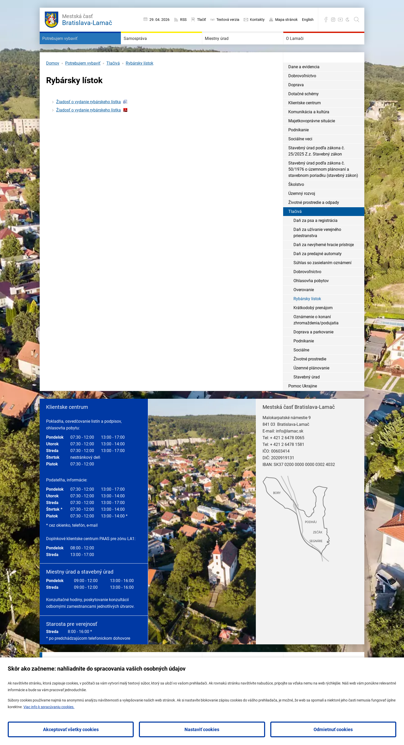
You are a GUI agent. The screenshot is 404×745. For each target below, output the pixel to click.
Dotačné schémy (303, 109)
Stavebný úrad (306, 392)
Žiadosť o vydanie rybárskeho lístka (88, 117)
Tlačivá (113, 78)
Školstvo (296, 199)
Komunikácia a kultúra (308, 127)
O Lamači (302, 46)
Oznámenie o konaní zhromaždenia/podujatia (316, 335)
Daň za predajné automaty (317, 269)
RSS (183, 20)
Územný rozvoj (301, 208)
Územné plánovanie (311, 383)
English (308, 20)
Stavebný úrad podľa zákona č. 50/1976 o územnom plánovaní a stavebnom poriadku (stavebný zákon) (323, 184)
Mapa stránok (286, 20)
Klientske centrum (304, 118)
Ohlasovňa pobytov (311, 296)
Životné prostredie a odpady (313, 217)
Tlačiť (201, 20)
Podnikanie (298, 145)
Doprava (296, 100)
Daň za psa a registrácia (315, 235)
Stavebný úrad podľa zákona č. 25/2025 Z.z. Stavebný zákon (316, 166)
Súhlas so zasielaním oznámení (322, 278)
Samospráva (143, 46)
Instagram (333, 19)
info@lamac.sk (289, 446)
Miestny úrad (225, 46)
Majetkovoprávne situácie (311, 136)
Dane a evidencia (303, 82)
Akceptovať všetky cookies (71, 729)
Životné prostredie (309, 374)
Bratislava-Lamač (87, 19)
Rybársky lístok (139, 78)
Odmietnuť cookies (333, 729)
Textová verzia (227, 20)
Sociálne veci (300, 154)
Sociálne (301, 365)
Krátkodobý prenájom (313, 323)
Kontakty (257, 20)
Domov (52, 78)
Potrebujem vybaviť (71, 46)
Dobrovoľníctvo (302, 91)
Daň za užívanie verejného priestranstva (317, 248)
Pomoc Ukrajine (302, 401)
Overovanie (303, 305)
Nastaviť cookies (201, 729)
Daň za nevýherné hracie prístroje (323, 260)
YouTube (340, 19)
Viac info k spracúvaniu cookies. (48, 707)
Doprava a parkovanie (313, 347)
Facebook (326, 19)
